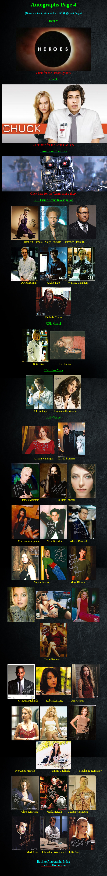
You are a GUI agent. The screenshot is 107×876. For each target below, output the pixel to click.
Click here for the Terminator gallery (53, 193)
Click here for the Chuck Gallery (53, 145)
